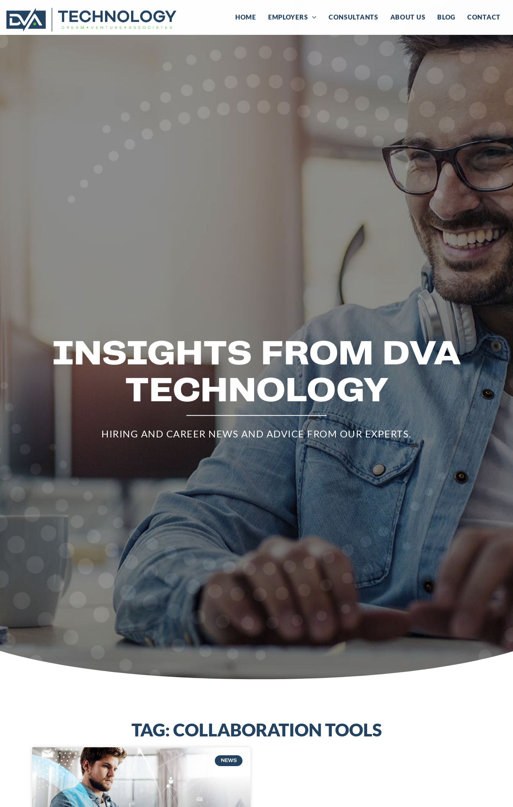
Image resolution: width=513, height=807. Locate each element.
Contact (484, 16)
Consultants (353, 16)
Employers (292, 16)
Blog (446, 16)
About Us (408, 16)
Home (245, 16)
